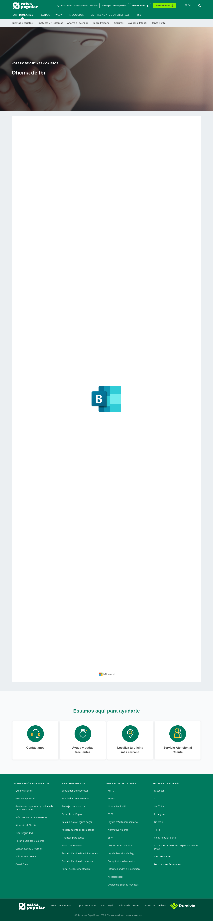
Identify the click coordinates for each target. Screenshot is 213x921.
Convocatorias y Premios (29, 848)
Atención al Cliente (25, 825)
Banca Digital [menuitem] (158, 22)
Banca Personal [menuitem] (101, 22)
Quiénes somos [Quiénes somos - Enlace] (64, 5)
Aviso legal (107, 905)
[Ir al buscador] (199, 6)
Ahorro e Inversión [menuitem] (78, 22)
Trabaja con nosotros (73, 806)
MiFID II (112, 790)
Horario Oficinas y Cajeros (29, 840)
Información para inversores (31, 817)
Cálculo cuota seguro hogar (77, 822)
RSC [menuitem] (139, 14)
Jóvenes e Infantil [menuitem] (137, 22)
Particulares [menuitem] (23, 14)
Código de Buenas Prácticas (123, 884)
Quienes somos (24, 790)
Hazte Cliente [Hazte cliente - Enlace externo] (138, 5)
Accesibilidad (115, 876)
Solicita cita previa (25, 856)
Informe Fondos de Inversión (124, 869)
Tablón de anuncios (61, 905)
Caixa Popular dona (165, 837)
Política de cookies (129, 905)
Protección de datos (156, 905)
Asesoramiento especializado (78, 829)
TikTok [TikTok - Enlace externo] (157, 829)
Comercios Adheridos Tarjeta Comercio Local (176, 847)
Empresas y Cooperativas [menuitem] (110, 14)
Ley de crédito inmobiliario (123, 822)
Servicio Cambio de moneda (77, 861)
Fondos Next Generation (167, 864)
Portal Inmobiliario (72, 845)
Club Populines (162, 856)
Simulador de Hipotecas (75, 790)
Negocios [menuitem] (76, 14)
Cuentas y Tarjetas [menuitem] (22, 22)
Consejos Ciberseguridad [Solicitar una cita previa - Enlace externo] (114, 5)
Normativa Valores (118, 829)
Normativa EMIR (117, 806)
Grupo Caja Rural (25, 798)
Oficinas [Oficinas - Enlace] (94, 5)
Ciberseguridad (24, 833)
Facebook (159, 790)
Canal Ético (21, 864)
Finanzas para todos (73, 837)
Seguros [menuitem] (118, 22)
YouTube (159, 806)
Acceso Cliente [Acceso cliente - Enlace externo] (163, 5)
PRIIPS (111, 798)
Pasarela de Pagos (72, 814)
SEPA (110, 837)
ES (186, 5)
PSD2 (110, 814)
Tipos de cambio (86, 905)
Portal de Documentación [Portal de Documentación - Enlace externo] (76, 869)
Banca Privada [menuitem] (51, 14)
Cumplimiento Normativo (122, 861)
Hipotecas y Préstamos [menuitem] (50, 22)
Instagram (159, 814)
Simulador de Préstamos (75, 798)
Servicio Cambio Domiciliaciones (80, 853)
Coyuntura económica (120, 845)
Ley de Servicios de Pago (121, 853)
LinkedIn (159, 822)
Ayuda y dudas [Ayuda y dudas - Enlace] (81, 5)
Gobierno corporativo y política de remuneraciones (34, 808)
